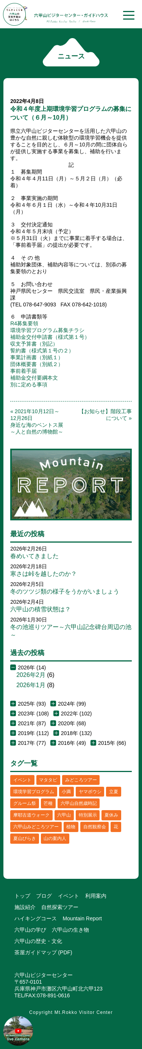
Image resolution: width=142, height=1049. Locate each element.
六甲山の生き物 (70, 930)
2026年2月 (30, 675)
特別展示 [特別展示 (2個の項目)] (88, 815)
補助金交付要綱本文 (34, 378)
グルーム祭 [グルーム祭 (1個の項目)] (24, 803)
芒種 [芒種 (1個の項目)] (48, 803)
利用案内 (95, 896)
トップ (22, 896)
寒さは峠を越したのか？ (43, 574)
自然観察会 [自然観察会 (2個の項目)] (94, 826)
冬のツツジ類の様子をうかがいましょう (64, 591)
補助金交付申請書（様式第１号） (50, 337)
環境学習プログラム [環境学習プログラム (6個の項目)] (33, 791)
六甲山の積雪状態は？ (40, 609)
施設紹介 (25, 907)
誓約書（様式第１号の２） (42, 351)
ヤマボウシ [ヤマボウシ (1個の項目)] (90, 791)
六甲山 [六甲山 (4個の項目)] (64, 815)
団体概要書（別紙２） (36, 364)
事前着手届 (23, 371)
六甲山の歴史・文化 (38, 941)
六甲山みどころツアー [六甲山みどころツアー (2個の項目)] (36, 826)
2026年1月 (30, 685)
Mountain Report (82, 918)
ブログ (44, 896)
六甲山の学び (30, 930)
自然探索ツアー (59, 907)
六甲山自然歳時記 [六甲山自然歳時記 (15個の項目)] (79, 803)
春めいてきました (34, 556)
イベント (68, 896)
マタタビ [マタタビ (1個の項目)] (48, 780)
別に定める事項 (28, 384)
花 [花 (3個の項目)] (116, 826)
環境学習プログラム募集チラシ (47, 330)
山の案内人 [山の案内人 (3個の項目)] (55, 838)
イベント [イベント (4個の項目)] (22, 780)
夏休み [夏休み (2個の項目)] (111, 815)
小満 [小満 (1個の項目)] (66, 791)
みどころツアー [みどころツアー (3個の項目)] (81, 780)
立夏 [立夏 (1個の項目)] (113, 791)
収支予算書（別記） (34, 344)
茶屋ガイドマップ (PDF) (43, 952)
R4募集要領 (24, 323)
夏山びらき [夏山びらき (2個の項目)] (24, 838)
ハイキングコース (35, 918)
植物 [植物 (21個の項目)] (70, 826)
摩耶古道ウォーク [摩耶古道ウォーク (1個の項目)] (31, 815)
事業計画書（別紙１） (36, 357)
